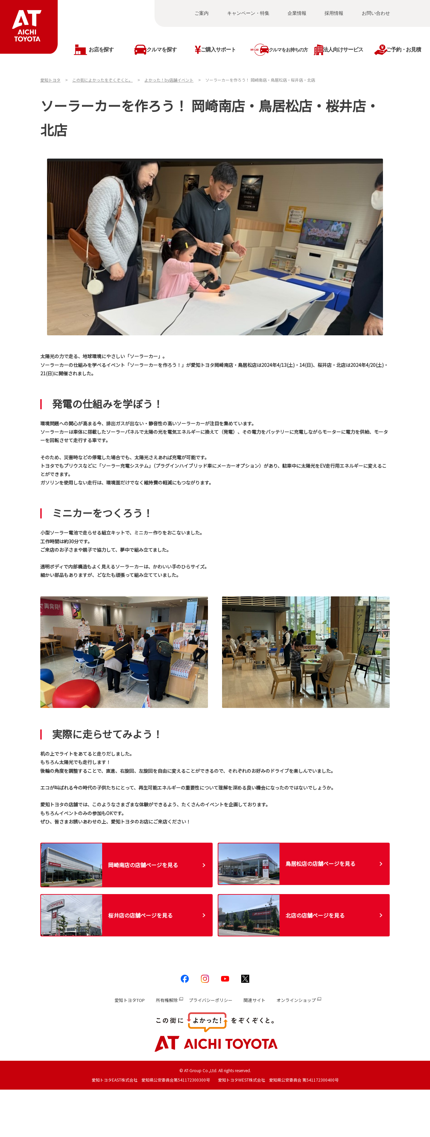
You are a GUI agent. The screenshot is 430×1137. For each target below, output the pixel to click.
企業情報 (297, 13)
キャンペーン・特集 (248, 13)
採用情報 (334, 13)
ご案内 (202, 13)
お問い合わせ (376, 13)
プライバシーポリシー (210, 1000)
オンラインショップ (296, 1000)
